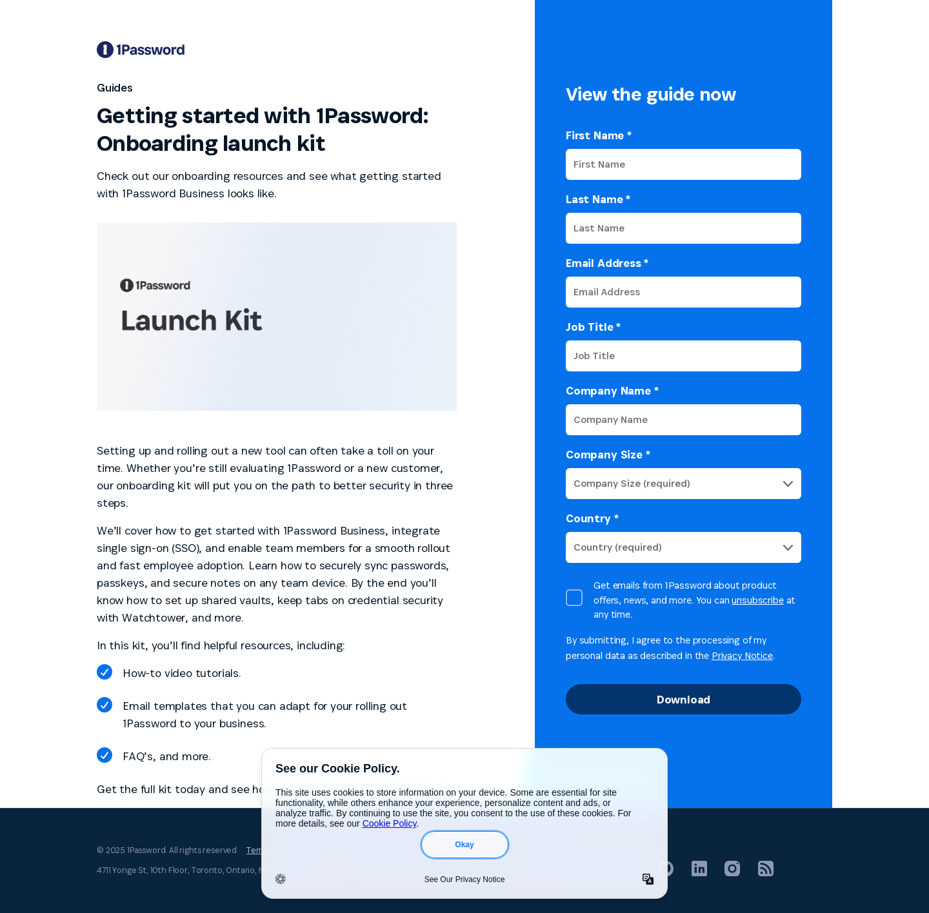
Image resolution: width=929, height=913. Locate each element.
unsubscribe (757, 600)
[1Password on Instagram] (732, 872)
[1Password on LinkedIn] (699, 872)
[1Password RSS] (766, 872)
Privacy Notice (742, 655)
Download (684, 699)
